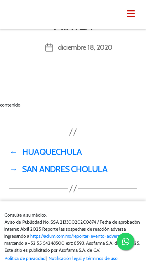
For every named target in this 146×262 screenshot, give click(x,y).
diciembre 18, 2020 (85, 47)
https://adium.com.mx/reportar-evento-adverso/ (77, 236)
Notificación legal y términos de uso (82, 258)
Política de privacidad (25, 258)
